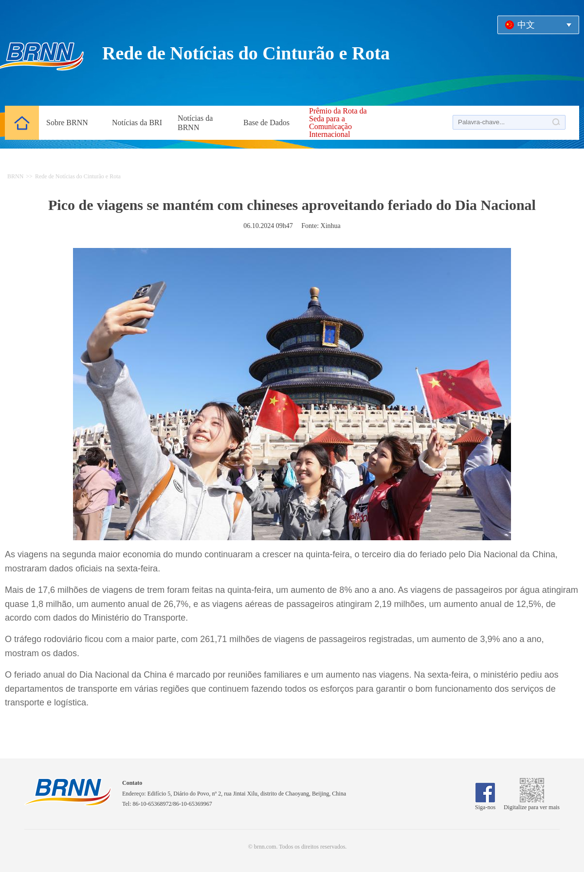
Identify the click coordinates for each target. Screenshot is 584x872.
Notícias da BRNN (195, 123)
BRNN (15, 176)
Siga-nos (485, 804)
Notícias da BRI (137, 122)
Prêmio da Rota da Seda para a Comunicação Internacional (338, 122)
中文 (526, 25)
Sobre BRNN (67, 122)
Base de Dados (266, 122)
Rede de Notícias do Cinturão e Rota (78, 176)
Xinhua (331, 225)
